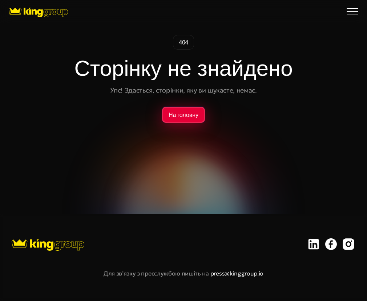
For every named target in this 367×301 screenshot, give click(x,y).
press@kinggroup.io (236, 273)
